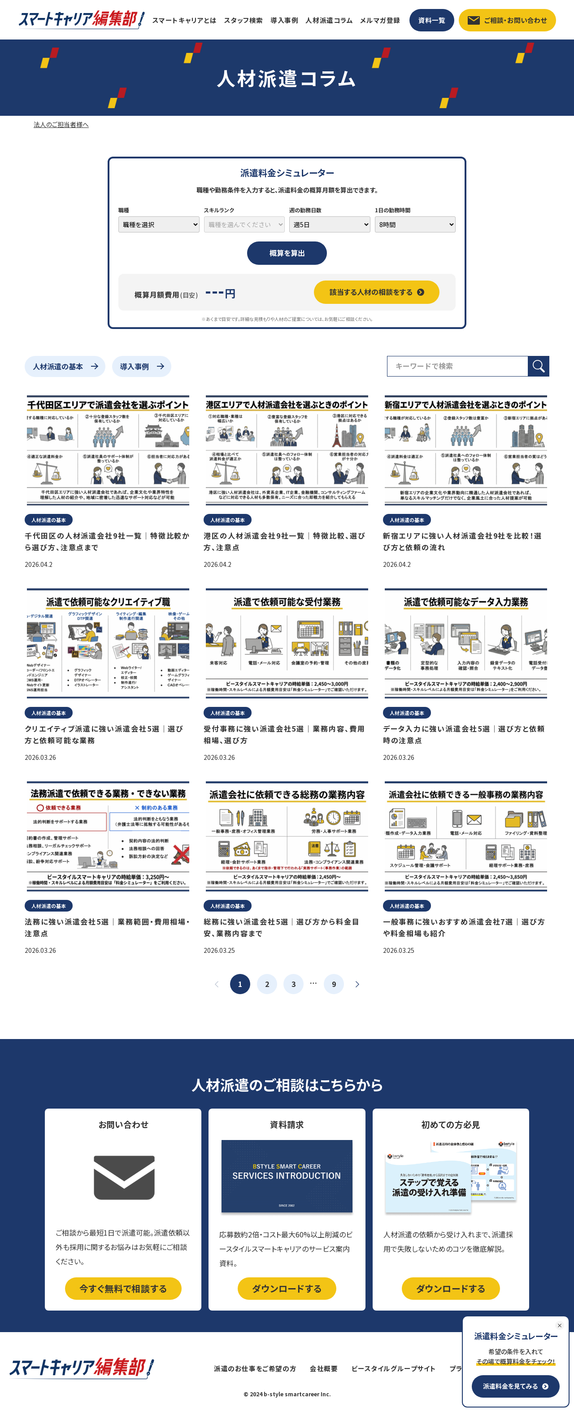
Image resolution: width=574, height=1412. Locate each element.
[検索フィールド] (457, 366)
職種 (123, 210)
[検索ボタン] (538, 366)
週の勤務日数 (305, 210)
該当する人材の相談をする (377, 291)
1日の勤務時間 (392, 210)
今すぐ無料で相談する (123, 1288)
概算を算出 (287, 252)
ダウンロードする (287, 1288)
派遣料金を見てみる (515, 1385)
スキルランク (219, 210)
